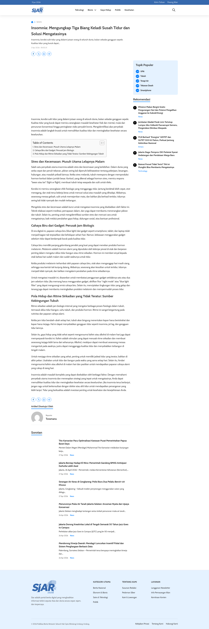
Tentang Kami (157, 624)
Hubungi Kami (172, 624)
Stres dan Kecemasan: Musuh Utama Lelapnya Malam (57, 147)
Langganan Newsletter (160, 588)
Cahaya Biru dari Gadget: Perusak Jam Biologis (54, 150)
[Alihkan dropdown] (95, 10)
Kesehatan (129, 10)
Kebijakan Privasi (142, 624)
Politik (118, 10)
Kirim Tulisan (159, 2)
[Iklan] (155, 39)
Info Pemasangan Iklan (160, 592)
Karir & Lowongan (129, 597)
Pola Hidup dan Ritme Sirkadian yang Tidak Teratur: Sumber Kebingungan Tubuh (69, 153)
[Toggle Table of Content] (101, 143)
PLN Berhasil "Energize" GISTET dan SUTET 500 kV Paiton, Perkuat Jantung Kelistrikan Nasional (156, 140)
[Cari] (174, 10)
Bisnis (90, 10)
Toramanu (51, 418)
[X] (39, 54)
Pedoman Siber (128, 592)
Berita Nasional (99, 588)
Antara (140, 147)
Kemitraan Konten (158, 597)
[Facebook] (33, 54)
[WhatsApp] (44, 54)
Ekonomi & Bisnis (100, 592)
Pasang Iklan (172, 2)
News (39, 22)
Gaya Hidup (105, 10)
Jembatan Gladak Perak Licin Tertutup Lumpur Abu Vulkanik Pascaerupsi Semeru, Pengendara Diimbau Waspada (157, 125)
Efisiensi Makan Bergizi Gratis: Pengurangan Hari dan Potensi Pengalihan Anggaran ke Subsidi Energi (157, 110)
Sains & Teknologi (100, 597)
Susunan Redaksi (129, 588)
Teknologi (79, 10)
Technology (142, 171)
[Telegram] (49, 54)
